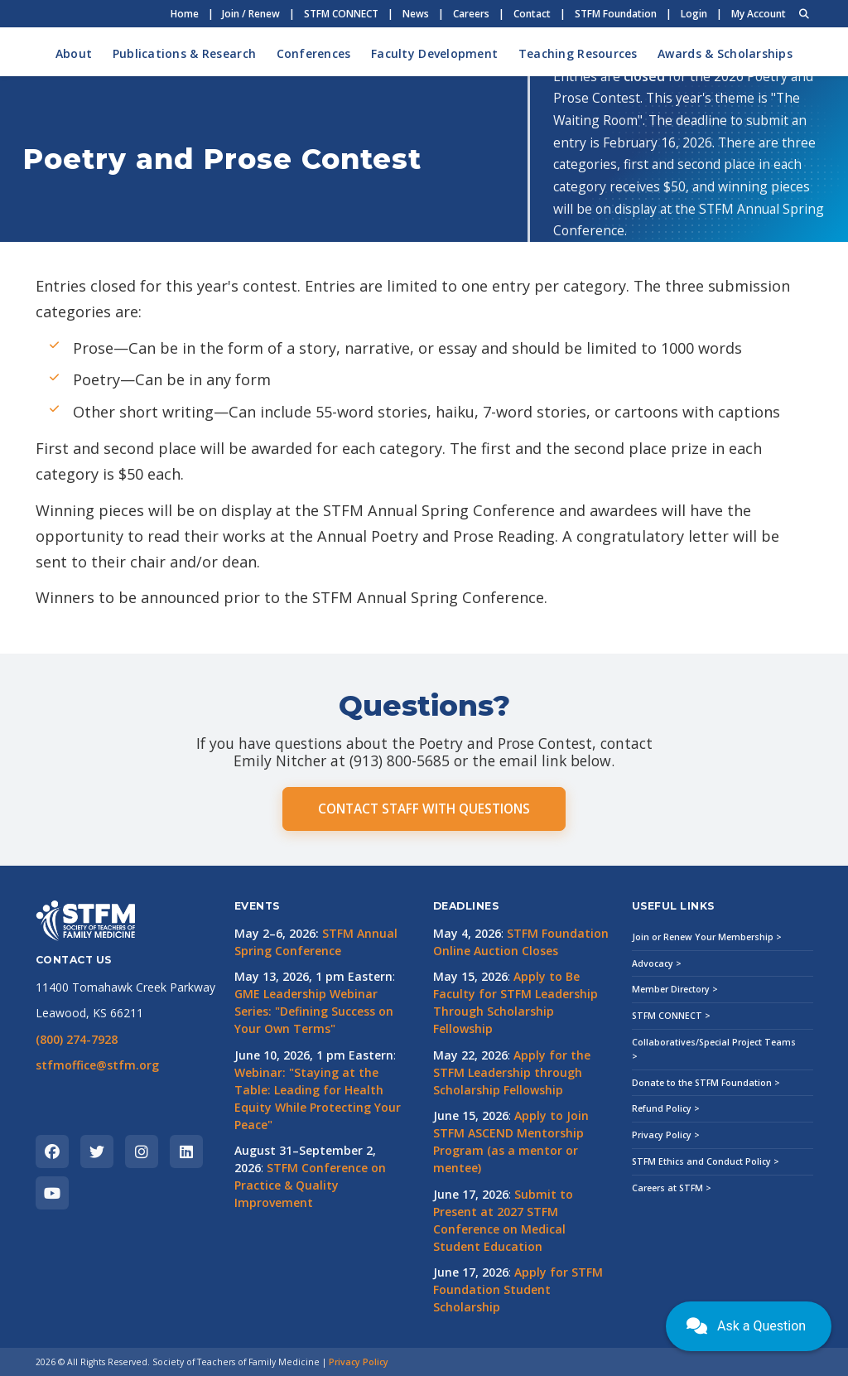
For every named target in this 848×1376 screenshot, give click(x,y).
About (73, 53)
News (415, 14)
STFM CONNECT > (671, 1015)
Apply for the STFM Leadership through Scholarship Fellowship (511, 1072)
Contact (532, 14)
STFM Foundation (616, 14)
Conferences (314, 53)
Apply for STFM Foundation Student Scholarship (518, 1289)
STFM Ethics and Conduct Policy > (705, 1161)
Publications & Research (184, 53)
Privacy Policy (358, 1362)
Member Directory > (675, 989)
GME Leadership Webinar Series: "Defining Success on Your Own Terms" (313, 1011)
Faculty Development (434, 53)
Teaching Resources (578, 53)
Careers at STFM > (671, 1188)
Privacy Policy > (666, 1135)
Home (185, 14)
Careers (471, 14)
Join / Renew (251, 14)
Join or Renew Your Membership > (707, 937)
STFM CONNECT (341, 14)
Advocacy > (657, 963)
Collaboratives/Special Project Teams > (714, 1049)
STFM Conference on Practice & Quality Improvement (310, 1185)
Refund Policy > (666, 1108)
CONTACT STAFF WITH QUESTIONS (424, 809)
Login (694, 14)
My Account (758, 14)
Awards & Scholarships (725, 53)
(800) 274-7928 (77, 1039)
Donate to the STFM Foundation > (706, 1083)
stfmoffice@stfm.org (97, 1065)
